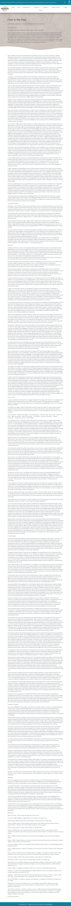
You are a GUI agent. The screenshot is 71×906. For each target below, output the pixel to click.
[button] (65, 3)
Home (13, 7)
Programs (37, 7)
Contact (41, 10)
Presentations (27, 7)
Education (46, 7)
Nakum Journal (56, 7)
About (18, 7)
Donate (65, 7)
